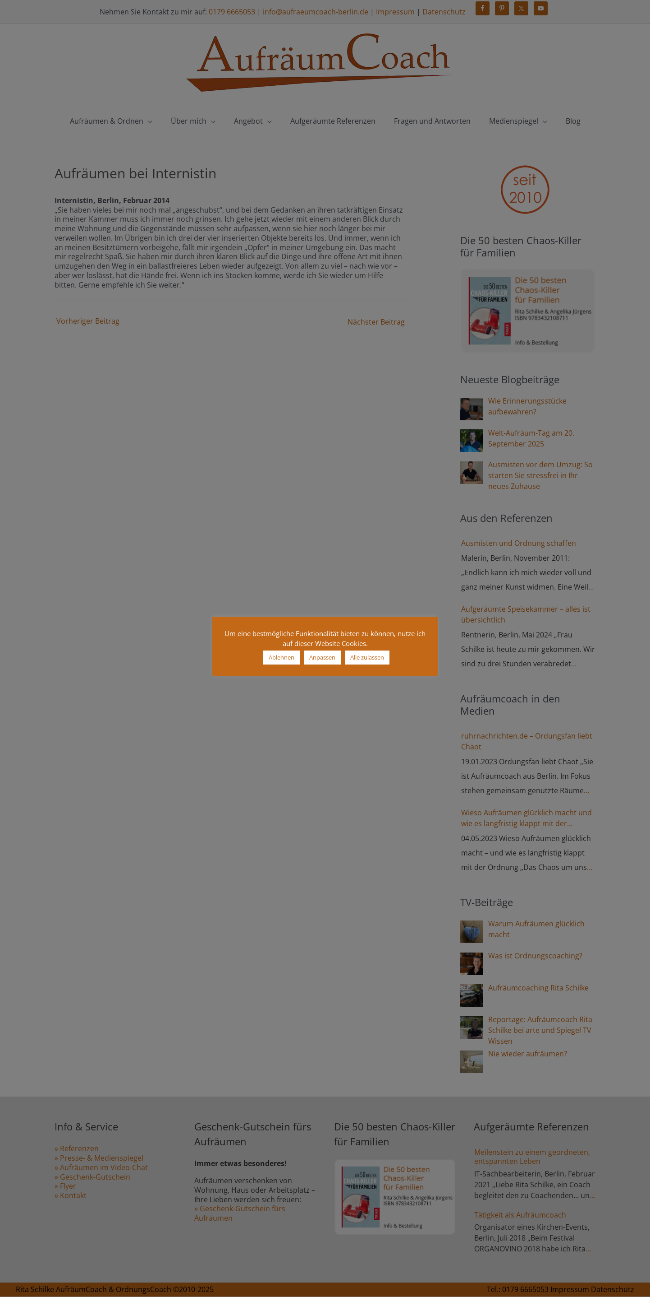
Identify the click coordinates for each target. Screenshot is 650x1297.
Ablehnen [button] (281, 657)
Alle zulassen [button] (367, 657)
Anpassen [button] (322, 657)
